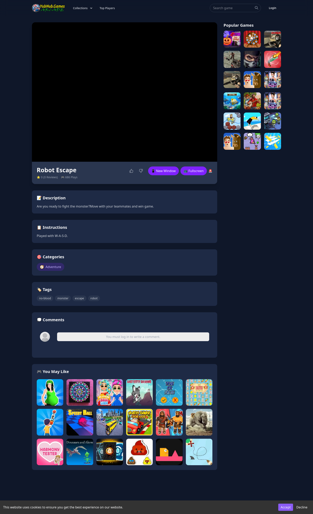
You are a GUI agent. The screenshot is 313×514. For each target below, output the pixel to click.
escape (79, 298)
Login (272, 8)
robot (94, 298)
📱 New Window (163, 171)
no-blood (45, 298)
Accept (286, 507)
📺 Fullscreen (194, 171)
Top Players (107, 8)
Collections (83, 8)
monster (62, 298)
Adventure (50, 266)
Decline (301, 507)
